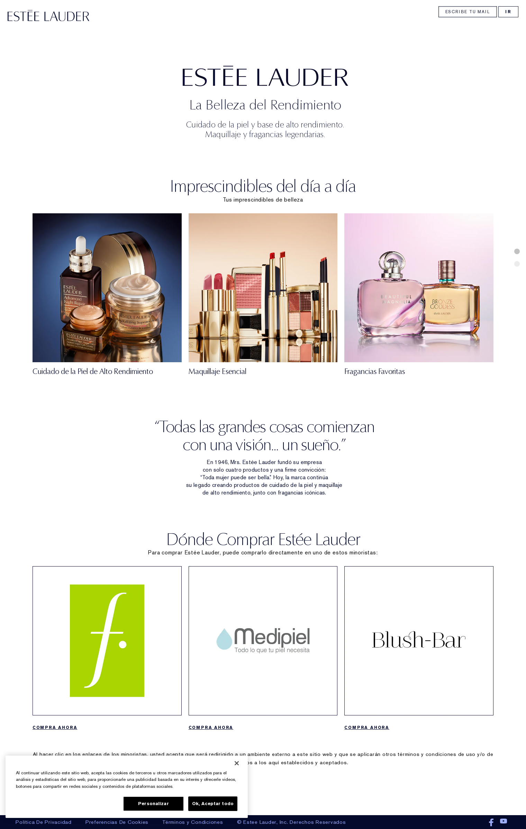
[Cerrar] (236, 763)
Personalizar (153, 803)
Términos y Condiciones (192, 822)
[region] (127, 787)
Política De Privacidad (44, 822)
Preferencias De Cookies (116, 822)
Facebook (491, 823)
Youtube (503, 823)
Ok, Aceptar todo (213, 803)
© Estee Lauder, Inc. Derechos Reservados (291, 822)
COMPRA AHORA (366, 762)
